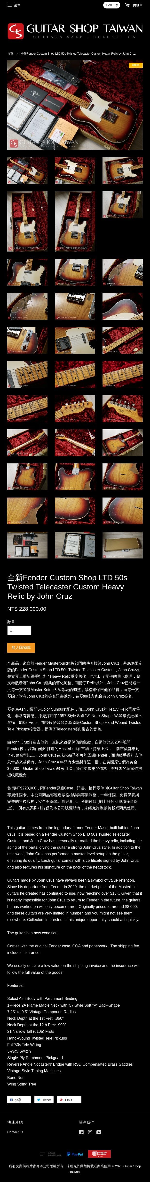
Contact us (15, 1132)
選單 (14, 5)
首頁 (10, 53)
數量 (11, 622)
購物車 (134, 5)
